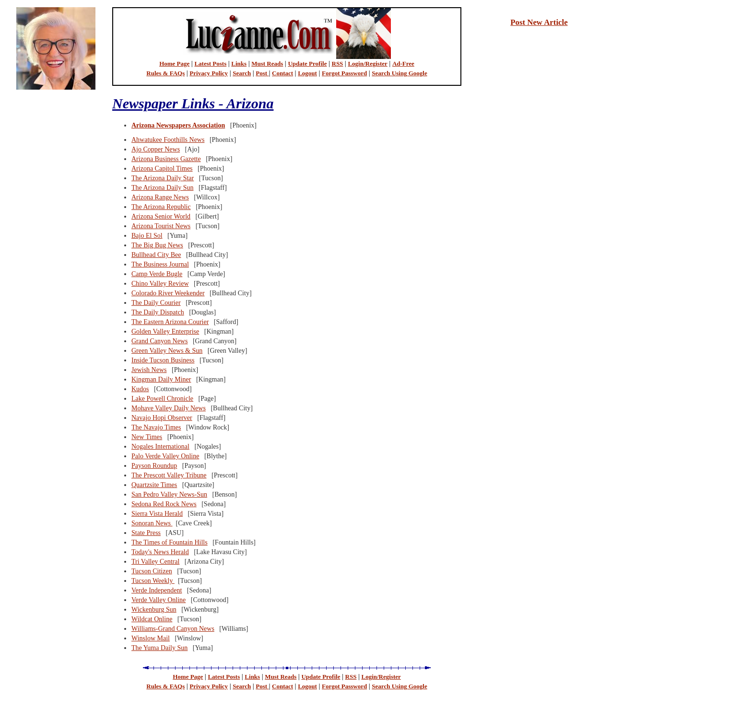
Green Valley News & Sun (166, 350)
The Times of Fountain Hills (169, 542)
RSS (337, 63)
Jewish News (149, 369)
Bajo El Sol (147, 235)
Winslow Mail (150, 638)
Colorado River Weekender (168, 293)
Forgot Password (344, 73)
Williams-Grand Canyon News (172, 628)
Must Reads (267, 63)
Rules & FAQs (165, 73)
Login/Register (367, 63)
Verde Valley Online (158, 600)
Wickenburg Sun (153, 609)
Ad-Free (403, 63)
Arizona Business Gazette (166, 158)
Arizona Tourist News (160, 226)
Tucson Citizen (151, 571)
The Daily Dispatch (157, 312)
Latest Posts (210, 63)
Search (242, 73)
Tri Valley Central (155, 561)
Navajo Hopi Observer (161, 417)
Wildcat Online (151, 619)
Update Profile (307, 63)
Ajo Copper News (155, 149)
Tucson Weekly (153, 580)
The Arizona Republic (161, 206)
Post (262, 73)
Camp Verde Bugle (156, 274)
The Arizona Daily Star (162, 178)
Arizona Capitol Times (162, 168)
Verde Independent (156, 590)
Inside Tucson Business (162, 360)
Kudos (140, 389)
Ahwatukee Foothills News (167, 139)
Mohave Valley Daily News (168, 408)
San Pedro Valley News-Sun (169, 494)
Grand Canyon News (159, 341)
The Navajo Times (156, 427)
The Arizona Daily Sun (162, 187)
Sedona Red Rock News (164, 504)
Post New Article (538, 22)
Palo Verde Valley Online (165, 456)
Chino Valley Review (160, 283)
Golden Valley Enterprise (165, 331)
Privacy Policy (208, 73)
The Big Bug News (157, 245)
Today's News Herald (160, 552)
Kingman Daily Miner (161, 379)
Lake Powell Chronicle (162, 398)
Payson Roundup (154, 465)
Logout (307, 73)
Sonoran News (152, 523)
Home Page (174, 63)
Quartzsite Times (154, 484)
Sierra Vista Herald (157, 513)
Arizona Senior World (160, 216)
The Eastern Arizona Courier (170, 321)
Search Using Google (399, 73)
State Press (146, 532)
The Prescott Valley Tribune (168, 475)
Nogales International (160, 446)
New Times (146, 437)
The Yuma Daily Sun (159, 647)
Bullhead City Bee (156, 254)
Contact (282, 73)
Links (239, 63)
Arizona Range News (160, 197)
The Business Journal (160, 264)
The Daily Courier (156, 302)
